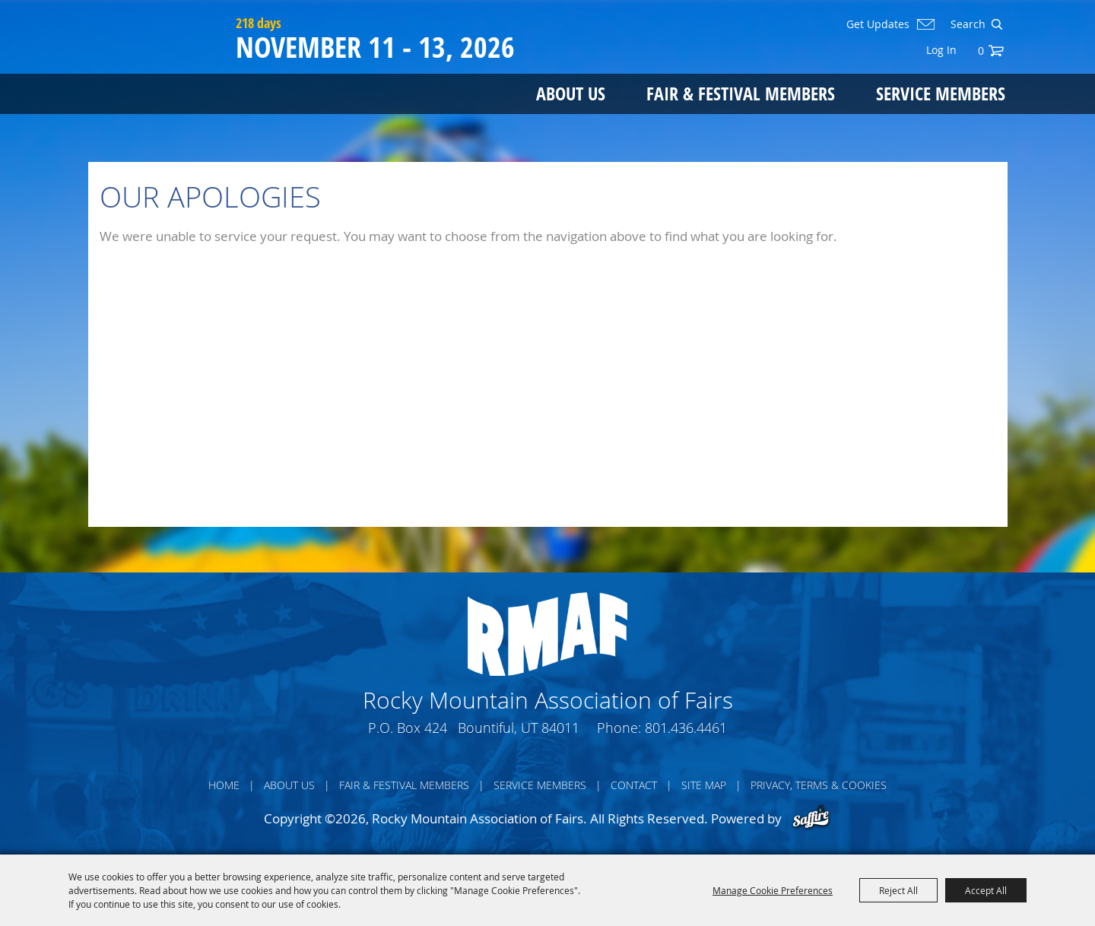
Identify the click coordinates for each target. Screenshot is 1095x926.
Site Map (703, 785)
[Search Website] (966, 24)
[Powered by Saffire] (811, 818)
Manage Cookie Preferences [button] (773, 890)
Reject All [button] (898, 890)
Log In (941, 50)
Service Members (940, 93)
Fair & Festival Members (740, 93)
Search (996, 24)
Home (224, 785)
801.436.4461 (686, 727)
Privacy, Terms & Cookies (819, 785)
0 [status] (981, 50)
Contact (634, 785)
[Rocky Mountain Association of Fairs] (158, 70)
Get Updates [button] (877, 24)
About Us (570, 93)
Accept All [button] (986, 890)
